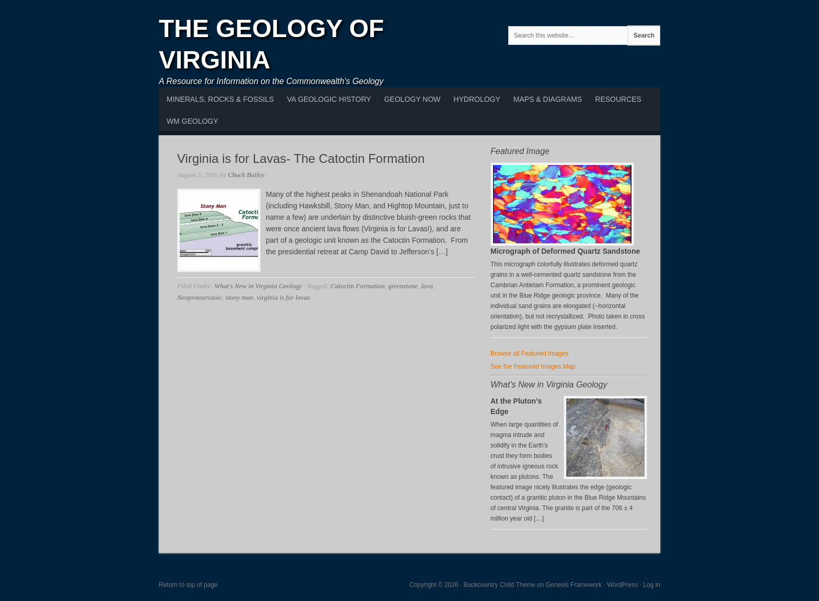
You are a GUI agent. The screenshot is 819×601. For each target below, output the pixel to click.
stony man (239, 297)
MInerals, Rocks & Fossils (220, 99)
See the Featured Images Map (532, 366)
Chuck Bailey (246, 175)
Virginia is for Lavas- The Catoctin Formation (301, 158)
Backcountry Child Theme (499, 584)
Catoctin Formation (358, 286)
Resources (618, 99)
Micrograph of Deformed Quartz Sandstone (565, 251)
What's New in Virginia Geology (257, 286)
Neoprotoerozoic (199, 297)
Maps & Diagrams (547, 99)
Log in (651, 584)
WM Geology (192, 121)
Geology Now (412, 99)
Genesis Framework (574, 584)
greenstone (403, 286)
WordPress (622, 584)
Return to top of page (188, 584)
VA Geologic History (329, 99)
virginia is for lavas (283, 297)
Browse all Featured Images (529, 353)
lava (426, 286)
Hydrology (476, 99)
